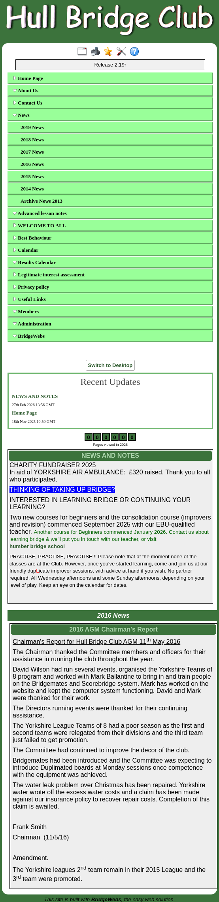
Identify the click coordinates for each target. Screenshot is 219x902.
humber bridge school (37, 546)
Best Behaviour (32, 238)
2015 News (32, 176)
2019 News (32, 127)
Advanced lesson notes (40, 213)
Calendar (25, 250)
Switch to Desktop (110, 365)
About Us (25, 90)
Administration (32, 324)
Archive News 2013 (41, 201)
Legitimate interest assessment (49, 275)
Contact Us (27, 103)
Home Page (28, 78)
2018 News (32, 140)
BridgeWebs (29, 336)
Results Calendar (34, 262)
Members (26, 311)
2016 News (32, 164)
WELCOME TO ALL (39, 225)
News (21, 115)
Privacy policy (31, 287)
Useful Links (29, 299)
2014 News (32, 189)
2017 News (32, 152)
